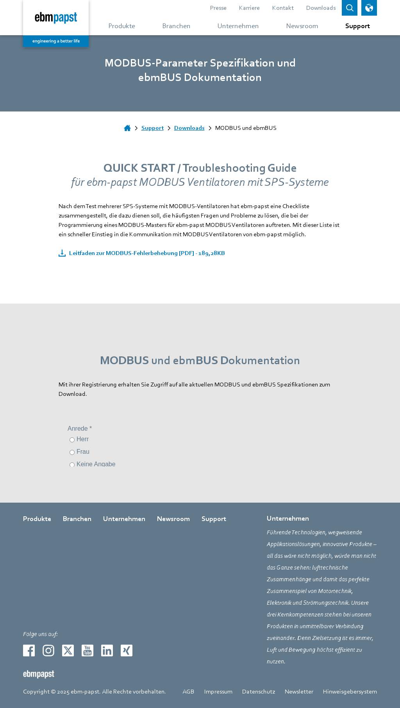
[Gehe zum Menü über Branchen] (176, 25)
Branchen (77, 519)
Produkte (37, 519)
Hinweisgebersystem (350, 691)
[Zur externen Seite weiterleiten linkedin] (107, 650)
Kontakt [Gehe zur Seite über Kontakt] (283, 7)
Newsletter (299, 691)
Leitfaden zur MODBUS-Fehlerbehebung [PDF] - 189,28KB (146, 253)
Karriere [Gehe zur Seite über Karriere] (249, 7)
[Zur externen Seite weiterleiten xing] (126, 650)
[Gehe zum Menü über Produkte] (121, 25)
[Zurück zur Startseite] (56, 23)
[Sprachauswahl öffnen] (369, 8)
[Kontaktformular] (200, 437)
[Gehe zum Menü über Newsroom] (302, 25)
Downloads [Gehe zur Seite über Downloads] (321, 7)
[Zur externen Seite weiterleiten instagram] (48, 650)
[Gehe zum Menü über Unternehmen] (238, 25)
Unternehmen (124, 519)
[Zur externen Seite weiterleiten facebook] (29, 650)
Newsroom (173, 519)
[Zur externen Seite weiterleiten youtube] (87, 650)
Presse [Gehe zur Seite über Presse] (218, 7)
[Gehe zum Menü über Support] (354, 25)
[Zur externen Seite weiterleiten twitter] (68, 650)
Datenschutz (258, 691)
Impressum (218, 691)
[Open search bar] (349, 8)
